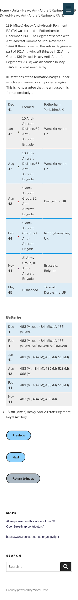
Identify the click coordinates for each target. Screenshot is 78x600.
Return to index (23, 478)
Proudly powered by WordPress (27, 590)
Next (15, 457)
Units (16, 10)
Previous (18, 435)
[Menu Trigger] (68, 9)
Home (4, 10)
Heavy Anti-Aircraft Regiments (45, 10)
